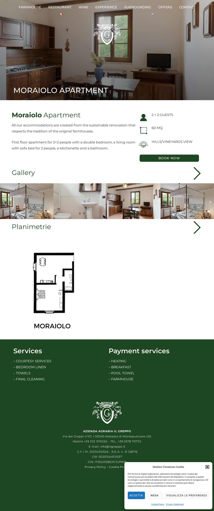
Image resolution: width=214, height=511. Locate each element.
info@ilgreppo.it (112, 446)
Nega (155, 495)
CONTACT (187, 7)
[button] (207, 467)
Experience (106, 7)
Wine (83, 7)
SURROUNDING (137, 7)
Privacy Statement (175, 504)
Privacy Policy (95, 467)
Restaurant (60, 7)
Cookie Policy (157, 504)
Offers (165, 7)
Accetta (136, 495)
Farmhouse (30, 7)
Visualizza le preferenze (186, 495)
